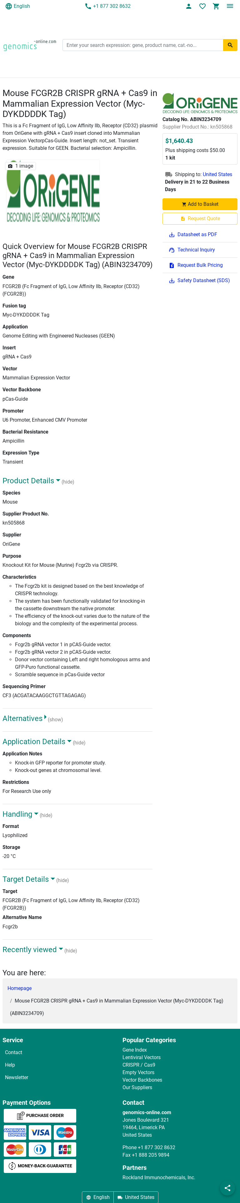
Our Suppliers (137, 1087)
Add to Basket (200, 204)
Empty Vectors (138, 1072)
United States (217, 174)
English (17, 6)
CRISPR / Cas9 (138, 1065)
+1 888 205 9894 (150, 1155)
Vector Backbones (142, 1080)
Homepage (20, 988)
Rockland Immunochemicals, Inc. (158, 1177)
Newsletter (16, 1077)
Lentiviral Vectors (141, 1057)
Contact (13, 1052)
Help (10, 1065)
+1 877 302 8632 (107, 6)
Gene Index (134, 1050)
